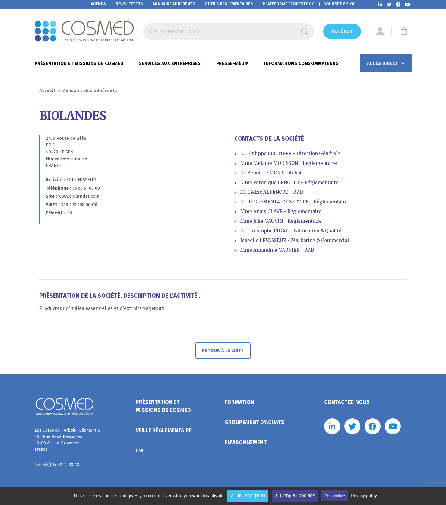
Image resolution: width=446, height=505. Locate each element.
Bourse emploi (338, 4)
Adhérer (342, 31)
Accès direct (383, 63)
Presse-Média (233, 63)
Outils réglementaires (229, 4)
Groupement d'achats (254, 422)
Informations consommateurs (302, 63)
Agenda (98, 4)
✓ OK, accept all (247, 495)
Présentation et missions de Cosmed (80, 63)
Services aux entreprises (170, 63)
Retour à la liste (223, 350)
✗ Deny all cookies (295, 495)
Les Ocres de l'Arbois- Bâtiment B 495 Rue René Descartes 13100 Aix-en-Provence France (67, 440)
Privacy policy (364, 495)
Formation (239, 402)
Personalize (334, 496)
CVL (140, 450)
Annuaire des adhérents (90, 90)
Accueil (47, 90)
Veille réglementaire (164, 430)
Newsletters (129, 4)
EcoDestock (288, 4)
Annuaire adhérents (174, 4)
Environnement (246, 442)
